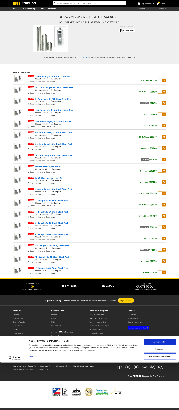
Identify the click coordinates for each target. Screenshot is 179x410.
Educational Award (96, 329)
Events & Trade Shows (20, 322)
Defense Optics (56, 350)
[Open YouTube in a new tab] (136, 368)
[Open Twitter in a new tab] (128, 368)
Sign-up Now (125, 300)
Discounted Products (96, 333)
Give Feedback (56, 326)
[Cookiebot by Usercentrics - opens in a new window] (15, 405)
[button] (157, 8)
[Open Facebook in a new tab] (119, 368)
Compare (56, 79)
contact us (83, 57)
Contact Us (162, 8)
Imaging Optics (56, 347)
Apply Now (137, 328)
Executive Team (18, 318)
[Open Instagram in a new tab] (153, 368)
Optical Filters (55, 339)
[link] (161, 2)
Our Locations (17, 326)
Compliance (17, 340)
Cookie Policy (28, 370)
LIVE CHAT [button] (70, 286)
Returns (53, 318)
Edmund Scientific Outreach (99, 337)
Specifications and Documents (41, 81)
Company (52, 8)
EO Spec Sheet (127, 30)
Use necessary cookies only (160, 404)
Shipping (54, 314)
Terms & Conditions (41, 370)
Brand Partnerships (19, 348)
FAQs (53, 322)
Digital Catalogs (133, 318)
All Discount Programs (97, 314)
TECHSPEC (17, 344)
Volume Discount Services (98, 322)
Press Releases (18, 333)
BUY (164, 80)
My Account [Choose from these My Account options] (146, 4)
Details (31, 404)
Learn (42, 8)
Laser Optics (55, 343)
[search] (89, 3)
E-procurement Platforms (98, 340)
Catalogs (132, 314)
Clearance (31, 76)
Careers (15, 329)
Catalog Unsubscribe (135, 322)
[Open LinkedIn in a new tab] (144, 368)
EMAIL (108, 285)
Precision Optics (56, 336)
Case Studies (17, 337)
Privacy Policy (18, 370)
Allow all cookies (159, 389)
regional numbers (34, 289)
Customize (160, 396)
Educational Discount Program (99, 326)
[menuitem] (18, 8)
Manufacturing (30, 8)
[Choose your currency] (150, 8)
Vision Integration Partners (98, 318)
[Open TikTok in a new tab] (161, 368)
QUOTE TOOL (144, 286)
